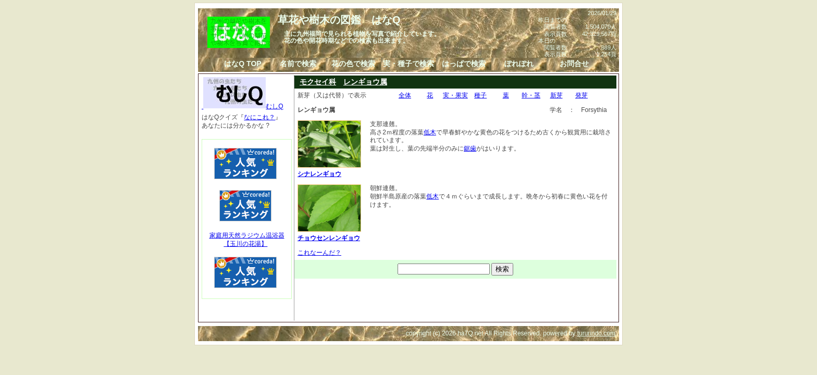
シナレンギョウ (329, 170)
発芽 (581, 95)
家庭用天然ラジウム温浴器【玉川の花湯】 (246, 239)
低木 (430, 132)
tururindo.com (596, 333)
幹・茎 (531, 95)
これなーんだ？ (319, 252)
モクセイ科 (318, 82)
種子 (480, 95)
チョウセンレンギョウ (329, 234)
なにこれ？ (259, 117)
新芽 (556, 95)
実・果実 (455, 95)
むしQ (242, 106)
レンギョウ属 (365, 82)
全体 (405, 95)
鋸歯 (470, 148)
